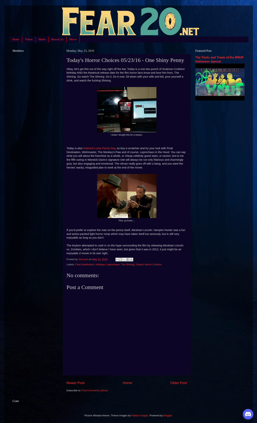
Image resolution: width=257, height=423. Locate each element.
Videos (29, 39)
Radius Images (139, 415)
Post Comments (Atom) (95, 390)
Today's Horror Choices (149, 264)
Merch (73, 39)
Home (15, 39)
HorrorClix (57, 39)
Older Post (178, 383)
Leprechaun (113, 264)
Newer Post (75, 383)
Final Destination (84, 264)
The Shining (127, 264)
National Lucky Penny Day (99, 148)
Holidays (100, 264)
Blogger (167, 415)
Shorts (41, 39)
